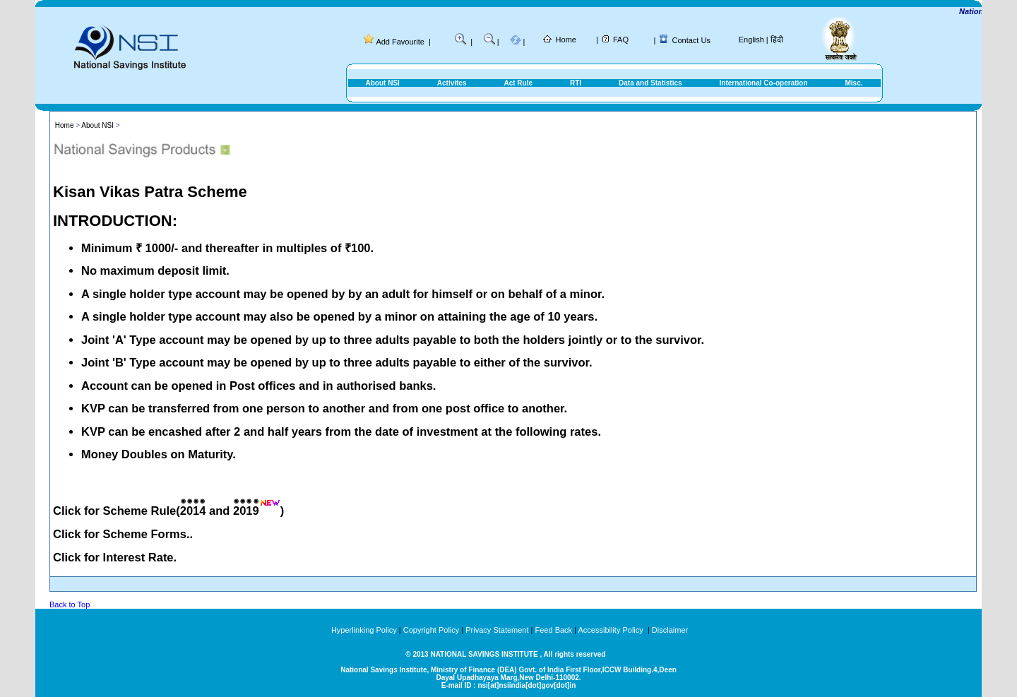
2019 (246, 510)
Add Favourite (400, 41)
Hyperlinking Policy (364, 630)
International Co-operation (764, 83)
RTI (575, 83)
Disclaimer (670, 630)
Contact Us (691, 40)
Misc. (853, 83)
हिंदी (777, 39)
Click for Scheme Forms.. (123, 534)
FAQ (621, 39)
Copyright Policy (431, 630)
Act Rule (518, 83)
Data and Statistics (650, 83)
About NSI (383, 83)
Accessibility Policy (611, 630)
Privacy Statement (496, 630)
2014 (193, 510)
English (751, 39)
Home (566, 39)
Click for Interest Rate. (115, 557)
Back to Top (69, 604)
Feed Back (554, 630)
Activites (452, 83)
